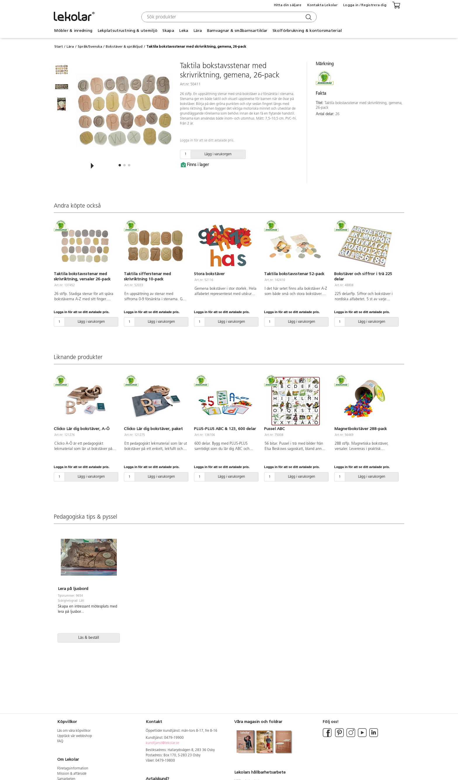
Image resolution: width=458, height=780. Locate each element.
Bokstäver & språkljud (124, 46)
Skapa (168, 30)
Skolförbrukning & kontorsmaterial (307, 30)
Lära (197, 30)
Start (58, 46)
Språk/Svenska (90, 46)
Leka (183, 30)
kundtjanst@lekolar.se (162, 743)
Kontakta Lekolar (322, 5)
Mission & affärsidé (71, 774)
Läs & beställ (88, 638)
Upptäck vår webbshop (74, 736)
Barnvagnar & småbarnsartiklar (237, 30)
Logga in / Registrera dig (364, 5)
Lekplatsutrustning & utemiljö (127, 30)
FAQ (60, 741)
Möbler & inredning (73, 30)
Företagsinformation (72, 768)
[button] (120, 165)
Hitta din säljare (288, 5)
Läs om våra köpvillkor (74, 731)
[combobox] (228, 17)
